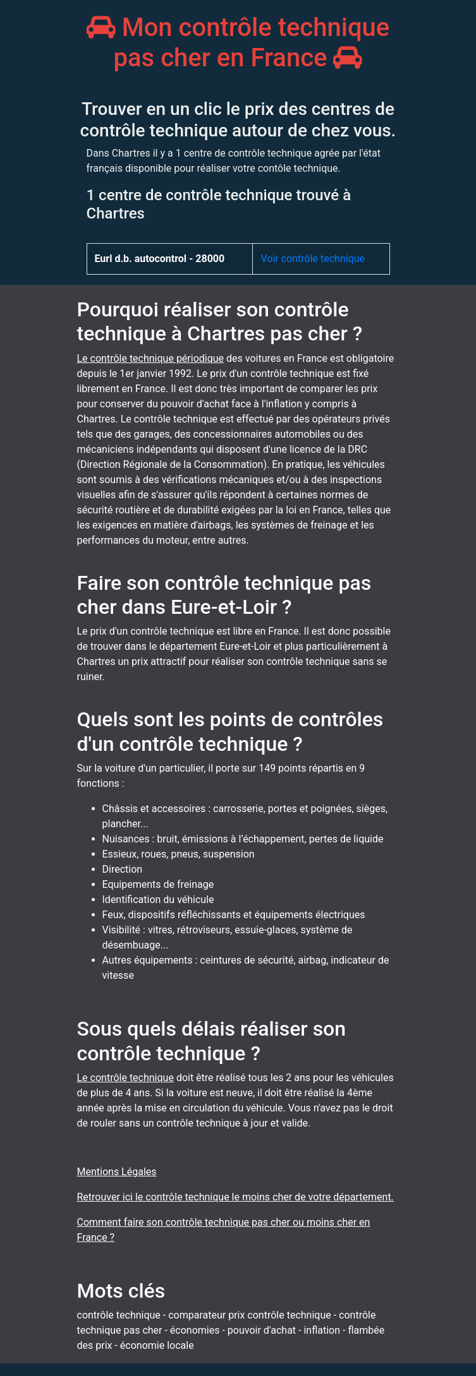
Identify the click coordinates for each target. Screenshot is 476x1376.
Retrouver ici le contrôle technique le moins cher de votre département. (235, 1197)
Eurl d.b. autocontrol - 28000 (160, 259)
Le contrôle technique (125, 1078)
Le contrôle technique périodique (150, 358)
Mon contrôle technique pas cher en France (238, 43)
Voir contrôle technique (312, 259)
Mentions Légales (117, 1172)
